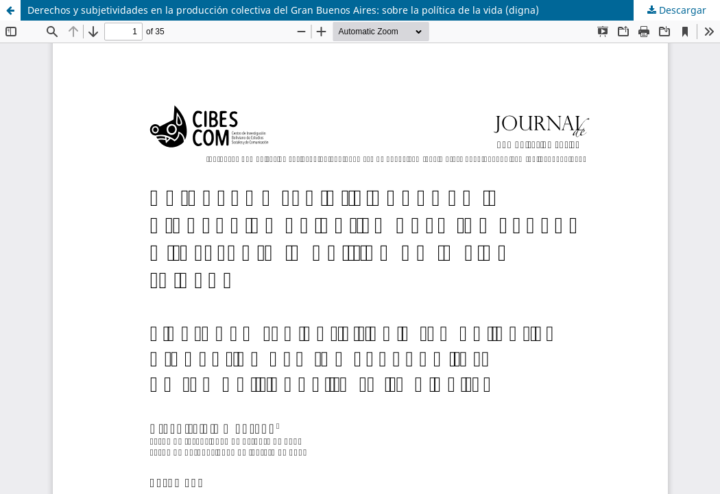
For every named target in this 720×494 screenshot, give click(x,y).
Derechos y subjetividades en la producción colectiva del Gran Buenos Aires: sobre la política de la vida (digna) (283, 9)
